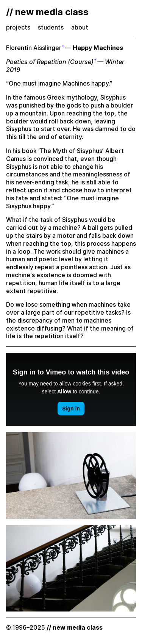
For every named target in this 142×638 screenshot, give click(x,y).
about (79, 27)
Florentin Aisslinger (33, 47)
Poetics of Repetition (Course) (50, 62)
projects (18, 27)
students (51, 27)
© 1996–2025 (54, 627)
